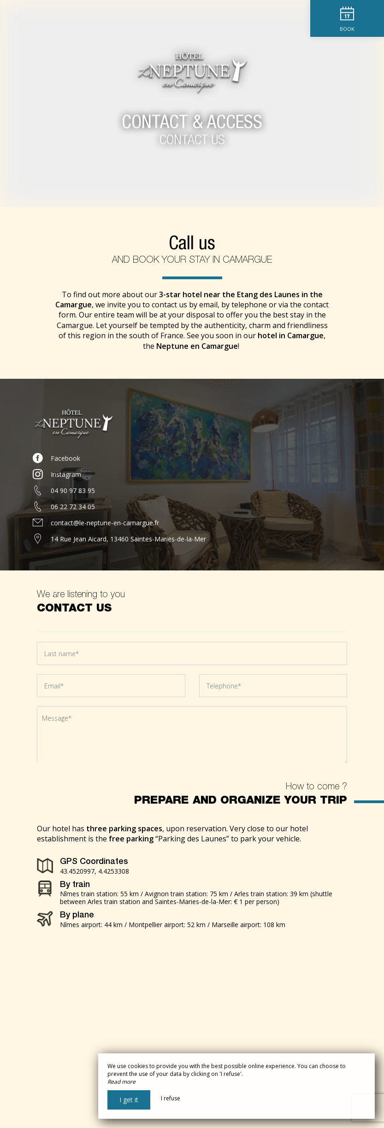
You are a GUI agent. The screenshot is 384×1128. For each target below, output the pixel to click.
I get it (128, 1099)
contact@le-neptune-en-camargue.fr (105, 522)
